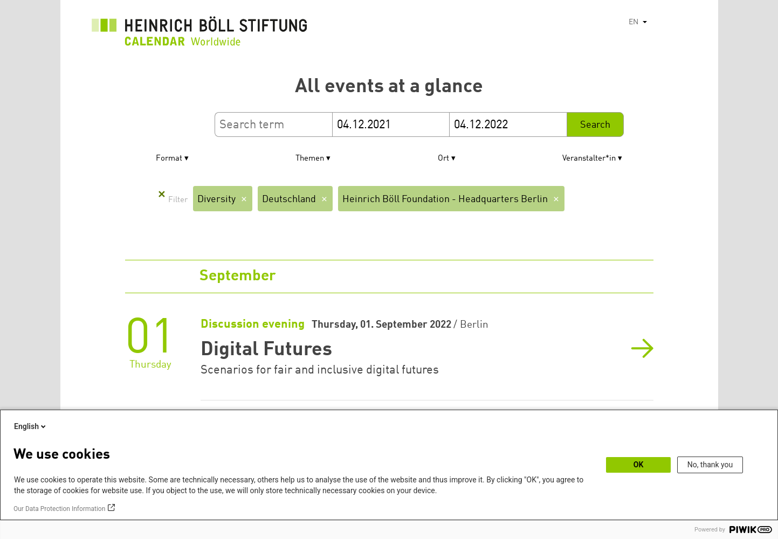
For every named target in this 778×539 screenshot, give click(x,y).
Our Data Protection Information (59, 509)
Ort (443, 159)
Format (169, 159)
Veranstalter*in (589, 159)
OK (639, 464)
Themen (309, 159)
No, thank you (710, 464)
